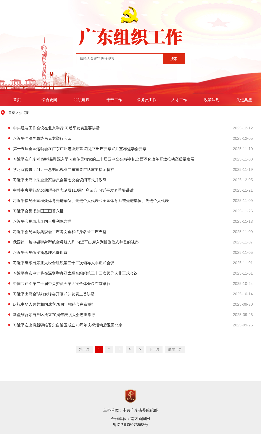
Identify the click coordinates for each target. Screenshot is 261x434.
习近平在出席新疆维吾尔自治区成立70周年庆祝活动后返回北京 (65, 325)
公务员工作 (146, 100)
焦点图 (24, 112)
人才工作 (179, 100)
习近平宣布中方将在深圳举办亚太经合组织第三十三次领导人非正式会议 (73, 273)
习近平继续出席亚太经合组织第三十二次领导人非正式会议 (61, 263)
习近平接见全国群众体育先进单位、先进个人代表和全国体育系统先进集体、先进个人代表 (88, 201)
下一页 (154, 349)
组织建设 (82, 100)
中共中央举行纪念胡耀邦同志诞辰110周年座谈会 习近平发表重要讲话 (71, 190)
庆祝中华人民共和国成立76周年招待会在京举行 (51, 304)
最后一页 (175, 349)
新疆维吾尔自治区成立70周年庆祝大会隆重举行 (51, 315)
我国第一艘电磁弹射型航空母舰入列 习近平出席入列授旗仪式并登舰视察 (73, 242)
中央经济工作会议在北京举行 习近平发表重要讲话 (54, 128)
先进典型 (244, 100)
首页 (17, 100)
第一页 (84, 349)
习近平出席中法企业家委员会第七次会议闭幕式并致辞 (57, 180)
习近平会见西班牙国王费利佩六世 (39, 221)
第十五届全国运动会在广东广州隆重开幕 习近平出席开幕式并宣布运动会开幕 (77, 149)
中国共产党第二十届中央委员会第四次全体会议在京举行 (59, 283)
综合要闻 (49, 100)
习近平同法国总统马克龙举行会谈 (39, 138)
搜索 (173, 59)
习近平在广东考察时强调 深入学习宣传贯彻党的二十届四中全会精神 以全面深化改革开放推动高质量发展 (101, 159)
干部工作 (114, 100)
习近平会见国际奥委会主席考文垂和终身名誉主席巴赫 (57, 232)
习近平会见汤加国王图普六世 (36, 211)
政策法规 (211, 100)
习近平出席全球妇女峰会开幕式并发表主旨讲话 (51, 294)
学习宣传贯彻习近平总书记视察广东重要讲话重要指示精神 (61, 169)
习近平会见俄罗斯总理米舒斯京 (38, 252)
